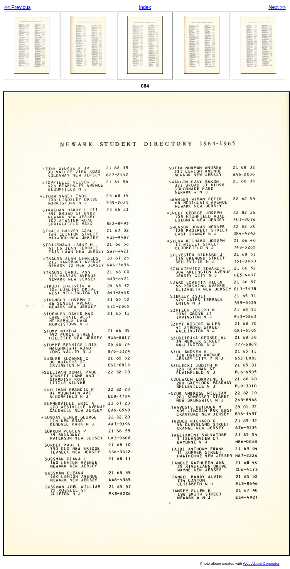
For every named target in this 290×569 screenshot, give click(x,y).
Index (145, 7)
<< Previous (17, 7)
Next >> (277, 7)
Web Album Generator (261, 563)
